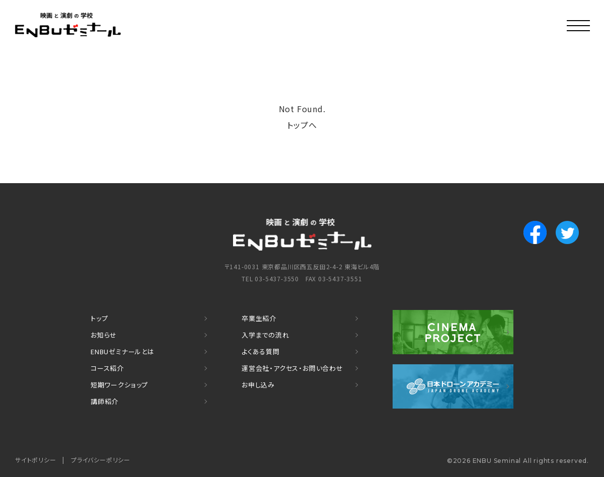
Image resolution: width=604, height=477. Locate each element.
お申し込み (258, 384)
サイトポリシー (35, 459)
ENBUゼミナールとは (123, 351)
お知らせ (104, 335)
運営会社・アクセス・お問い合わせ (292, 368)
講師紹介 (104, 401)
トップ (99, 318)
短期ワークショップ (119, 384)
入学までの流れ (265, 335)
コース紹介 (107, 368)
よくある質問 (261, 351)
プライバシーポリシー (100, 459)
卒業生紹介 (259, 318)
